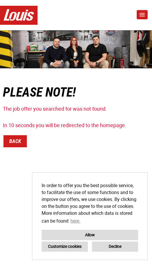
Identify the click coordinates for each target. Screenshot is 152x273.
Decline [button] (115, 246)
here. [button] (75, 221)
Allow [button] (90, 235)
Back (15, 141)
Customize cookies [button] (64, 246)
